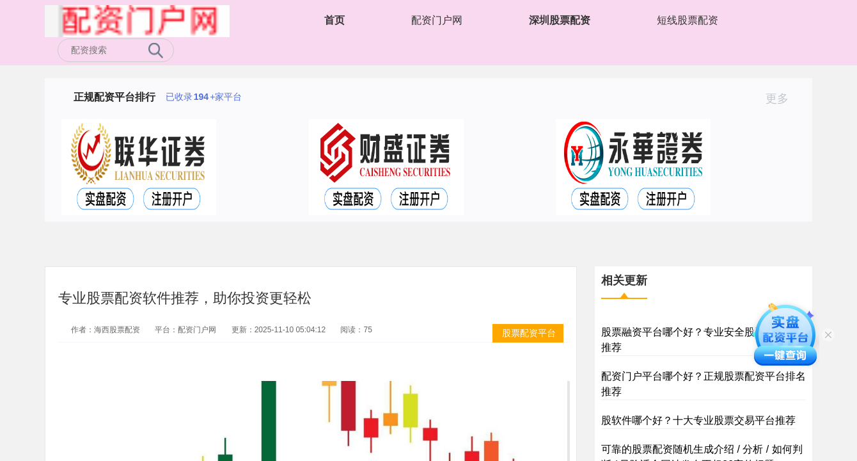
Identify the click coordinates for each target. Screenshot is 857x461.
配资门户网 (436, 20)
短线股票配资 (687, 20)
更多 (782, 98)
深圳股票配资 (559, 20)
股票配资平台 (529, 333)
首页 (334, 20)
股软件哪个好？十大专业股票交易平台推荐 (698, 420)
